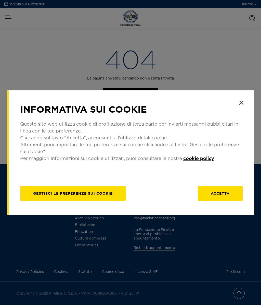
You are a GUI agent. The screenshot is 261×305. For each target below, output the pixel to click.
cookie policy (198, 158)
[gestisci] (73, 193)
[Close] (241, 103)
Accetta (220, 193)
